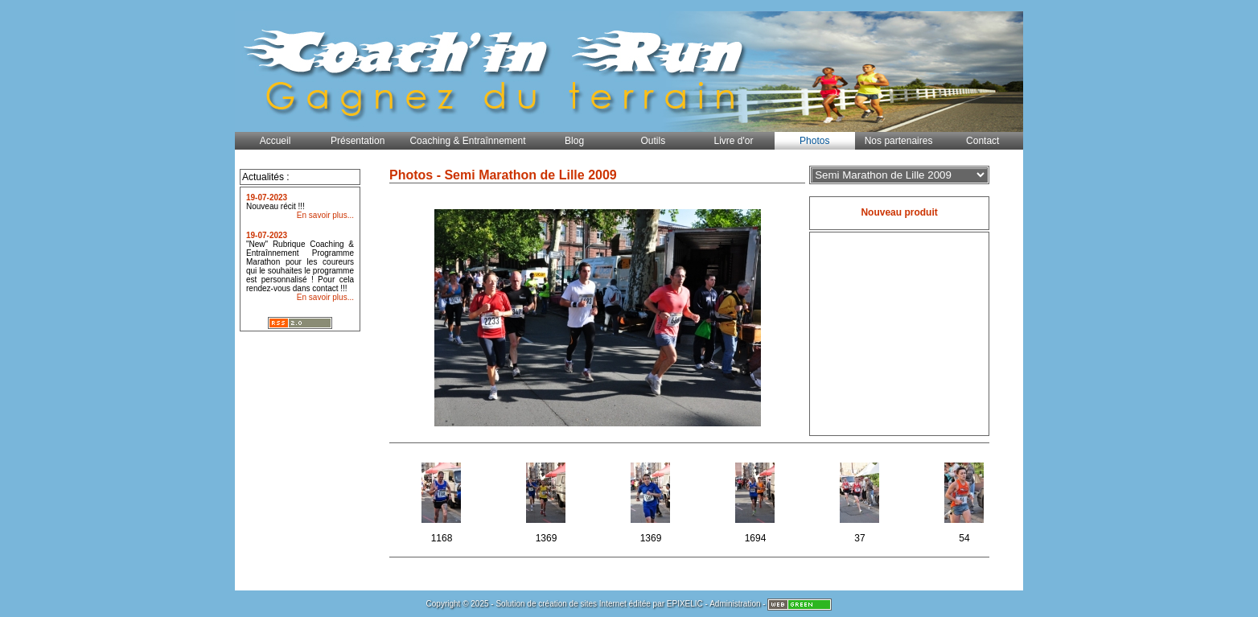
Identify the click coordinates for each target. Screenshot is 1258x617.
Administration (734, 603)
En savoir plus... (325, 215)
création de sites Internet (582, 603)
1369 (547, 500)
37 (861, 500)
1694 (756, 500)
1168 (443, 500)
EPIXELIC (685, 603)
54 (966, 500)
